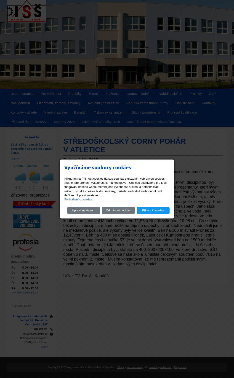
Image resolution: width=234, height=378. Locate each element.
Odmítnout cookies (118, 210)
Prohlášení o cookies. (78, 199)
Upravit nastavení (83, 210)
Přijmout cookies (153, 210)
